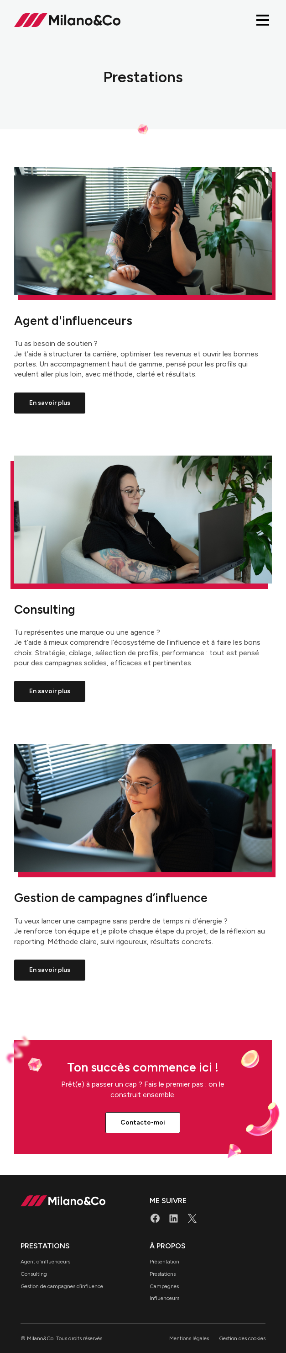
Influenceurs (164, 1298)
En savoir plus (49, 403)
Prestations (163, 1274)
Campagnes (164, 1286)
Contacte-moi (142, 1122)
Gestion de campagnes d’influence (62, 1286)
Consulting (34, 1274)
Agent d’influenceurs (45, 1261)
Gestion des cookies (242, 1338)
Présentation (164, 1261)
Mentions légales (189, 1338)
